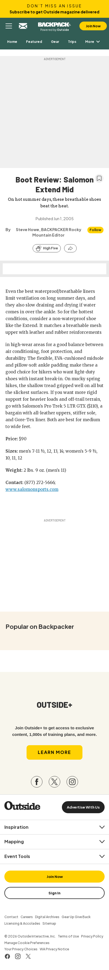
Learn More (54, 752)
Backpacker (54, 24)
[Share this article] (70, 248)
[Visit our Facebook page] (36, 782)
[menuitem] (12, 42)
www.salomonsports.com (31, 489)
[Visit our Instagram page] (72, 782)
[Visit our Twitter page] (54, 782)
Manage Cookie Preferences (27, 943)
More (93, 42)
